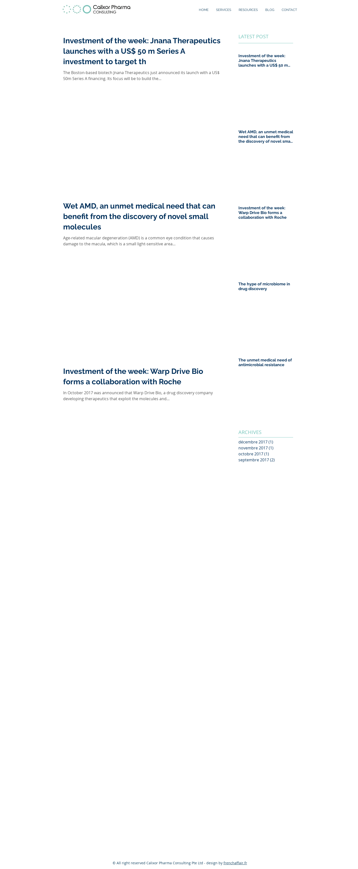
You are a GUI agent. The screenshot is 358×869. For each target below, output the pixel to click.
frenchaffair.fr (235, 863)
